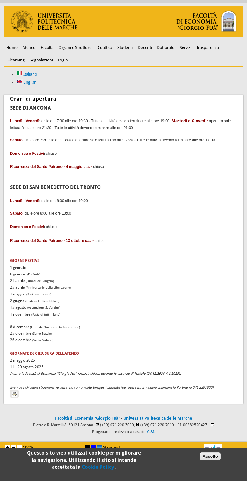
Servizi (185, 47)
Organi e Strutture (75, 47)
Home (12, 47)
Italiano (27, 74)
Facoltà (47, 47)
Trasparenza (207, 47)
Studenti (125, 47)
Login (63, 60)
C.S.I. (151, 432)
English (27, 82)
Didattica (104, 47)
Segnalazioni (41, 60)
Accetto (210, 458)
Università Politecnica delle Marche (157, 418)
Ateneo (29, 47)
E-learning (15, 60)
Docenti (145, 47)
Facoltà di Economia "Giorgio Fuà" (87, 418)
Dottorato (166, 47)
